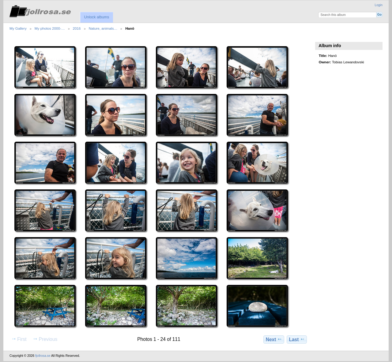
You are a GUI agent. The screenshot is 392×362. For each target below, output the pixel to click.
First (18, 339)
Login (379, 5)
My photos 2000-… (50, 28)
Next (274, 339)
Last (296, 339)
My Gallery (18, 28)
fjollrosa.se (43, 355)
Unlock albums (96, 17)
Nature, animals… (103, 28)
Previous (45, 339)
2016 (77, 28)
